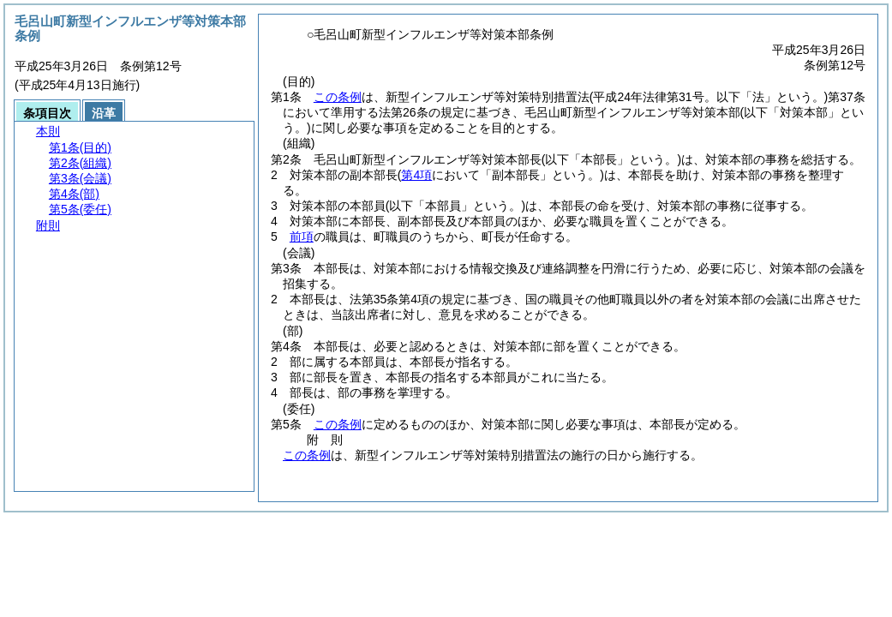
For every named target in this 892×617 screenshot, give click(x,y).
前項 (302, 236)
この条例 (338, 97)
